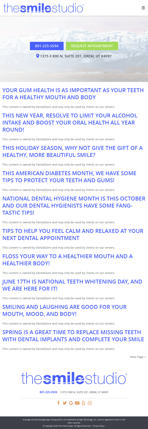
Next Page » (138, 357)
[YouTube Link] (77, 404)
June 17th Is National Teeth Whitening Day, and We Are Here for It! (72, 285)
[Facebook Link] (58, 404)
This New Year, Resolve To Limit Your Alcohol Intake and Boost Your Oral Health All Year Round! (69, 122)
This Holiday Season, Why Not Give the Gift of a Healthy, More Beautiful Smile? (72, 151)
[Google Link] (71, 404)
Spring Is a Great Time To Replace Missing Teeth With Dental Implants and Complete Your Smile (73, 335)
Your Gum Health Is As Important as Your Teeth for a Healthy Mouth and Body (73, 93)
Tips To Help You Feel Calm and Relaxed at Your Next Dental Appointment (72, 234)
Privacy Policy (98, 426)
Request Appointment (92, 46)
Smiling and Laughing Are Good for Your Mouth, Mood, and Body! (64, 310)
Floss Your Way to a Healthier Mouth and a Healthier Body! (67, 259)
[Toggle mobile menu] (143, 7)
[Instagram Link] (89, 404)
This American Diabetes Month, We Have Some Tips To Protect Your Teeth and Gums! (69, 176)
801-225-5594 (46, 46)
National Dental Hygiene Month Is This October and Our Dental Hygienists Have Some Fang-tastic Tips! (73, 205)
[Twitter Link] (64, 404)
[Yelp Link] (83, 404)
